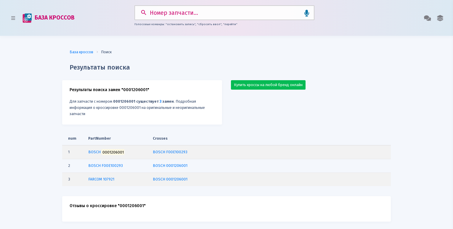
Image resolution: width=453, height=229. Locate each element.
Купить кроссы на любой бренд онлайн (268, 85)
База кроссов (81, 52)
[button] (440, 18)
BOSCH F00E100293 (170, 152)
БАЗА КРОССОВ (49, 18)
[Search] (224, 12)
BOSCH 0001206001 (170, 165)
